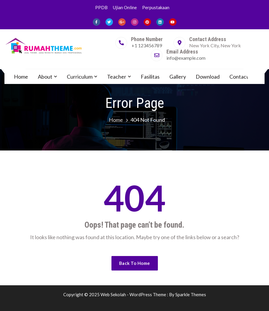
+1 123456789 (147, 45)
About (45, 76)
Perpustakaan (155, 7)
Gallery (177, 76)
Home (21, 76)
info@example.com (185, 58)
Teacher (116, 76)
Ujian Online (125, 7)
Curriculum (80, 76)
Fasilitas (150, 76)
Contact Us (242, 76)
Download (208, 76)
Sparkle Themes (190, 294)
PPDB (101, 7)
